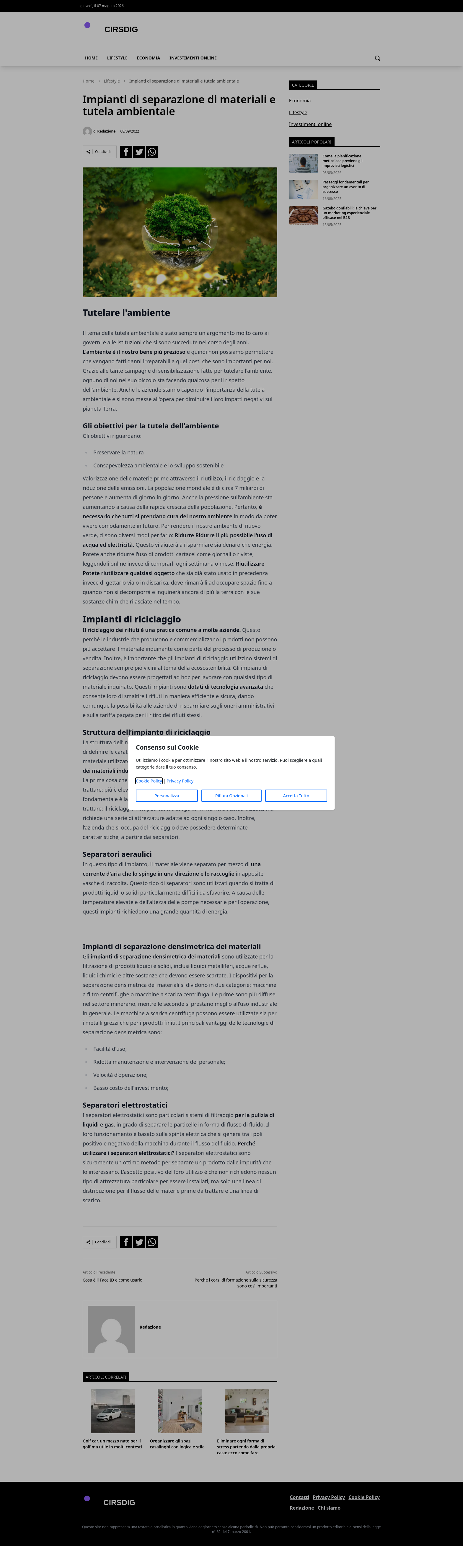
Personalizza (166, 795)
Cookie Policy (149, 781)
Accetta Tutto (296, 795)
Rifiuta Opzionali (231, 795)
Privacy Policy (180, 781)
